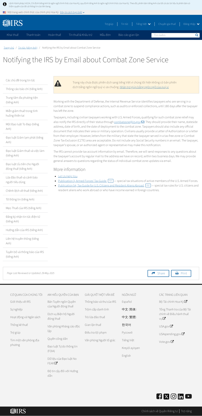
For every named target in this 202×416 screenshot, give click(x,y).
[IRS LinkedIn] (181, 398)
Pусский (127, 332)
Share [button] (161, 273)
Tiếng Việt (143, 24)
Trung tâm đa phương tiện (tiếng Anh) (22, 100)
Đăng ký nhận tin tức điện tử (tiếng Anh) (23, 219)
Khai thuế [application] (13, 35)
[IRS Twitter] (166, 398)
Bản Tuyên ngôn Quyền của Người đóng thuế (62, 304)
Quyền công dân (58, 339)
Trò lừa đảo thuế (95, 317)
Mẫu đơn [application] (105, 35)
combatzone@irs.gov (129, 122)
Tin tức (124, 24)
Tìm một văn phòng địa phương (24, 342)
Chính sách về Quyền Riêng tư (160, 411)
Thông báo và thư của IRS (100, 302)
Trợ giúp (109, 24)
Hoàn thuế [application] (54, 35)
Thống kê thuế (19, 325)
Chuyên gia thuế (167, 24)
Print (184, 273)
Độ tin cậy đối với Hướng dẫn (63, 373)
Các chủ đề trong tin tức (20, 80)
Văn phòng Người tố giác (100, 340)
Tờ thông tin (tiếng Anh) (20, 199)
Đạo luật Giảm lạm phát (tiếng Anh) (24, 139)
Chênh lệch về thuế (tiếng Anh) (24, 191)
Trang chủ (9, 48)
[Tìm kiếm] (175, 35)
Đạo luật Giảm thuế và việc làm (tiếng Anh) (25, 153)
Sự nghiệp (16, 309)
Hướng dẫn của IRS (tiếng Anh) (24, 230)
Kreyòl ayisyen (131, 348)
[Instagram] (173, 396)
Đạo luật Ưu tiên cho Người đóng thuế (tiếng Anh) (22, 166)
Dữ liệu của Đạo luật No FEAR (62, 361)
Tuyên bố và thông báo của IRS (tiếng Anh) (25, 254)
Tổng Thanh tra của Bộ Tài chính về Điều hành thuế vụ (175, 314)
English (126, 356)
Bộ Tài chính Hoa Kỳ (173, 302)
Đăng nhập (191, 24)
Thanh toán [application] (33, 35)
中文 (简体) (129, 309)
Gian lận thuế (93, 325)
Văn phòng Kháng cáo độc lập (64, 328)
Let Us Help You (67, 176)
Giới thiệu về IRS (20, 302)
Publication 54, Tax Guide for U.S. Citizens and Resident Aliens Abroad (104, 185)
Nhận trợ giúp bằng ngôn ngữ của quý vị (144, 87)
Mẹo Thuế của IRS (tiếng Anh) (23, 208)
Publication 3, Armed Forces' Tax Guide (85, 181)
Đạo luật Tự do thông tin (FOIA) (62, 348)
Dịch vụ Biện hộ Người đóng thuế (61, 316)
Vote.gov (166, 342)
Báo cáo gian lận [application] (128, 35)
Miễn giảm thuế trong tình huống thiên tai (22, 113)
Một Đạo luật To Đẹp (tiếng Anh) (22, 126)
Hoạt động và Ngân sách (25, 317)
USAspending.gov (171, 334)
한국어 (126, 325)
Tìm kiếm (196, 35)
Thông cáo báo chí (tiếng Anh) (24, 89)
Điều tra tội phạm (96, 332)
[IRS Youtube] (188, 396)
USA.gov (166, 326)
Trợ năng (186, 411)
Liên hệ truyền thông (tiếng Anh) (22, 241)
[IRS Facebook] (159, 396)
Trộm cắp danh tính (97, 309)
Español (127, 302)
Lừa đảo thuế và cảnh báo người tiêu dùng (22, 179)
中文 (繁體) (129, 317)
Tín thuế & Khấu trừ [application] (80, 35)
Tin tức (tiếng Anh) (27, 48)
